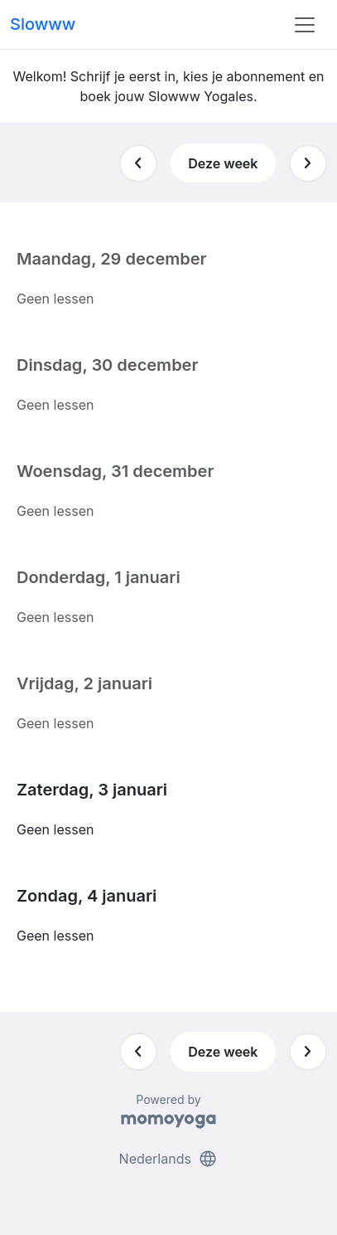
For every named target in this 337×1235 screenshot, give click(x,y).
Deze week (223, 163)
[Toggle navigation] (304, 25)
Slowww (42, 24)
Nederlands (169, 1159)
